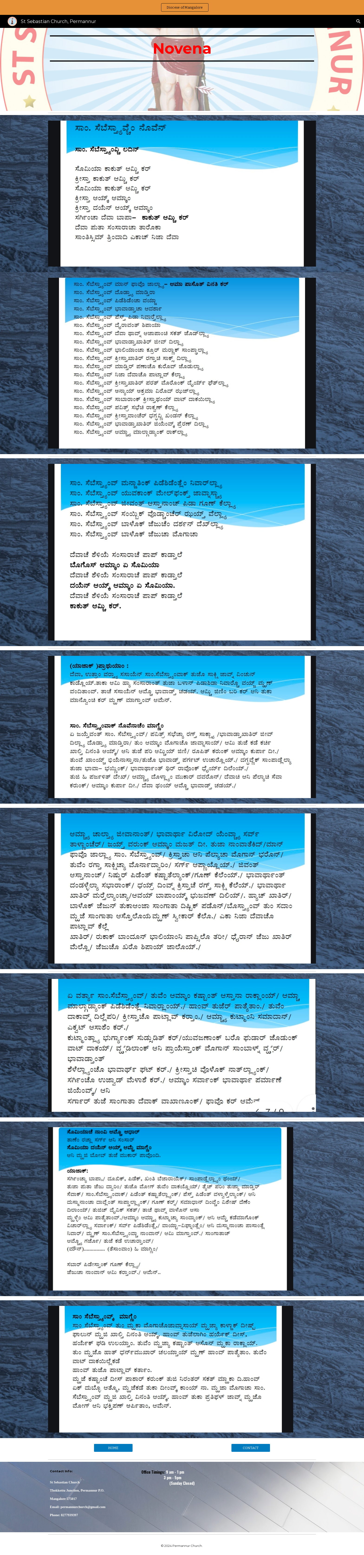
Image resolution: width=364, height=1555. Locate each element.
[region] (182, 7)
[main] (182, 69)
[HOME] (113, 1448)
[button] (358, 21)
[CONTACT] (250, 1448)
